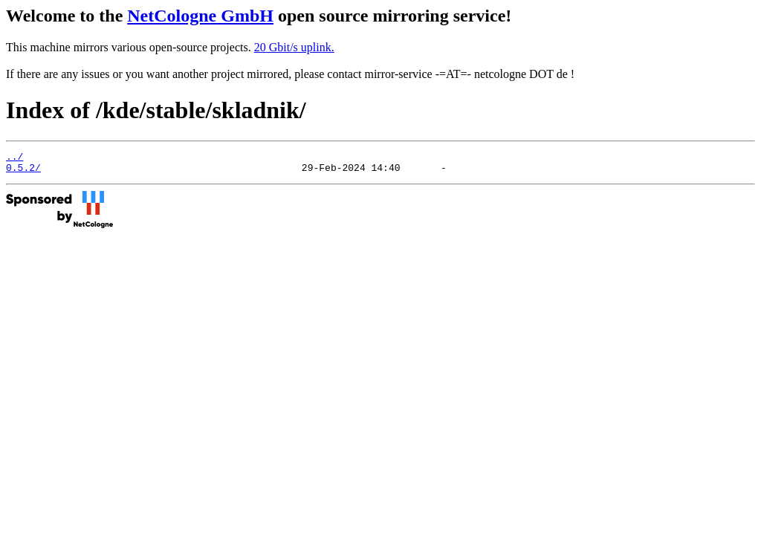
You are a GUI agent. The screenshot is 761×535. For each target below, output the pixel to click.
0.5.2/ (23, 171)
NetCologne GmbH (200, 15)
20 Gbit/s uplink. (294, 47)
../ (14, 158)
